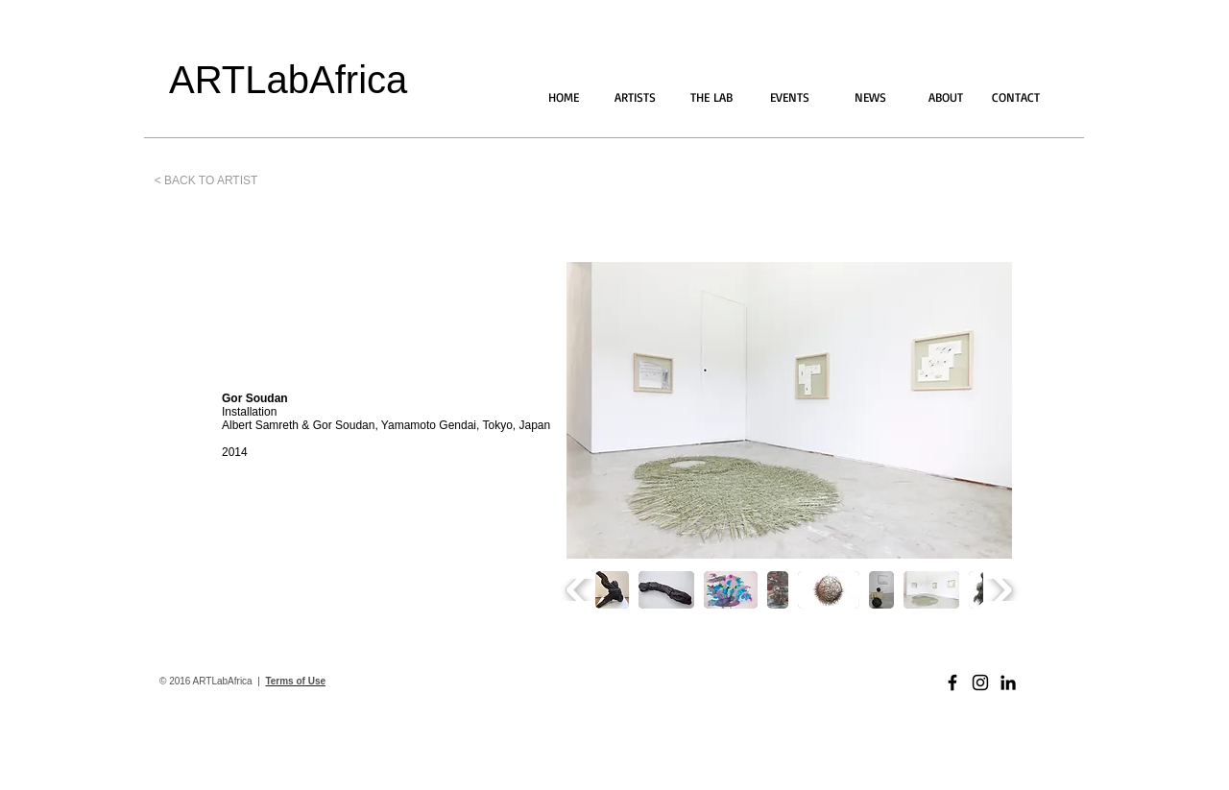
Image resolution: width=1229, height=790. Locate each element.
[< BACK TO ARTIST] (206, 180)
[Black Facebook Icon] (952, 682)
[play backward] (578, 590)
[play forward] (1000, 590)
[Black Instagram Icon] (980, 682)
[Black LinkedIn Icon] (1008, 682)
